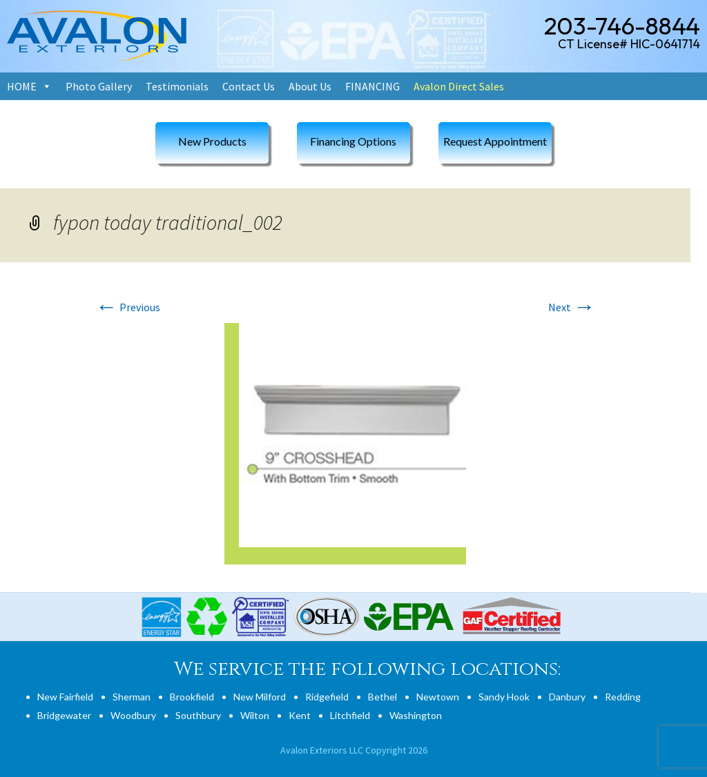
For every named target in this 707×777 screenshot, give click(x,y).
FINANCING (372, 86)
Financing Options (353, 141)
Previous (127, 307)
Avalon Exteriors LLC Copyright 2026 (353, 750)
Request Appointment (495, 141)
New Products (212, 141)
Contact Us (248, 86)
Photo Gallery (99, 86)
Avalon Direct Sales (459, 86)
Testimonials (177, 86)
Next (571, 307)
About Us (310, 86)
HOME (22, 86)
